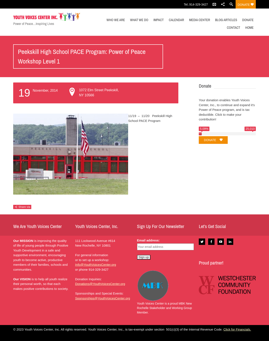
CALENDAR (176, 19)
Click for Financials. (237, 329)
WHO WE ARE (116, 19)
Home (249, 27)
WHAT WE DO (139, 19)
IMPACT (158, 19)
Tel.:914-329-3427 (196, 4)
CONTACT (233, 27)
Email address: (148, 240)
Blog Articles (226, 19)
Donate (246, 4)
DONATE (248, 19)
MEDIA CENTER (199, 19)
